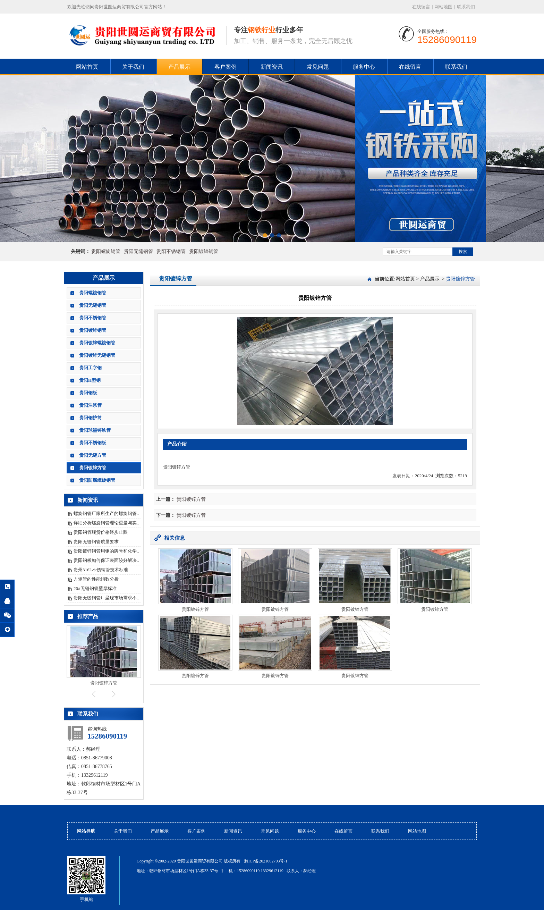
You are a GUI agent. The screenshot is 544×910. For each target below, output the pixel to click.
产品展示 (179, 67)
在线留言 (421, 6)
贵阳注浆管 (90, 405)
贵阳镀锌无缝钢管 (97, 355)
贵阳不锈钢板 (92, 442)
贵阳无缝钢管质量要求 (96, 541)
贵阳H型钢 (90, 380)
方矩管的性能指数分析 (96, 579)
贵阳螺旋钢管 (105, 251)
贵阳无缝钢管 (138, 251)
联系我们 (466, 6)
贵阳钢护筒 (90, 417)
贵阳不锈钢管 (171, 251)
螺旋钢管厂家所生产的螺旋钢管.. (106, 513)
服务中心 (364, 67)
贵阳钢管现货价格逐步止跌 (101, 532)
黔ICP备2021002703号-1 (266, 861)
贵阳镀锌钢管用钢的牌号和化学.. (106, 551)
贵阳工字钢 (90, 367)
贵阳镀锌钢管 (203, 251)
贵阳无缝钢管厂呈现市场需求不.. (106, 597)
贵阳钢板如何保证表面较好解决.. (106, 560)
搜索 (463, 251)
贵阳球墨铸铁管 (95, 430)
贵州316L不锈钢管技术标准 (101, 569)
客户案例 (225, 67)
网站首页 (87, 67)
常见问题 (318, 67)
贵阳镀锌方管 (92, 467)
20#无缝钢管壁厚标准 (95, 588)
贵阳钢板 (88, 392)
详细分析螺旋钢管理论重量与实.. (106, 522)
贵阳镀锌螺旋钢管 (97, 342)
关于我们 (133, 67)
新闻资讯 (272, 67)
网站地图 (443, 6)
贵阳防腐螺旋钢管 (97, 480)
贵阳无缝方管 (92, 455)
